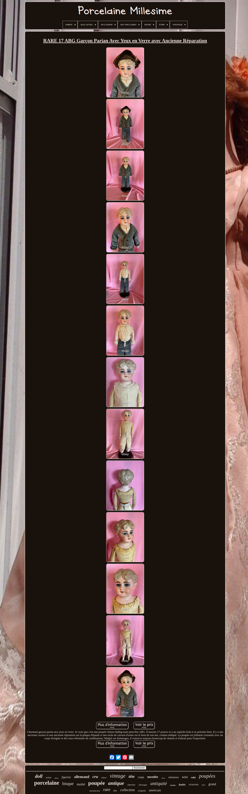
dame (56, 778)
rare (106, 789)
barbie (182, 784)
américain (155, 790)
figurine (66, 777)
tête (132, 776)
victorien (193, 784)
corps (141, 777)
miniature (173, 777)
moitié (81, 784)
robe (193, 777)
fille (115, 791)
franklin (173, 785)
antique (116, 783)
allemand (81, 777)
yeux (203, 785)
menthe (152, 777)
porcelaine (46, 783)
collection (127, 790)
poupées (207, 776)
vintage (117, 776)
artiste (48, 777)
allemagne (143, 785)
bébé (185, 777)
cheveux (131, 784)
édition (103, 778)
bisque (68, 783)
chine (163, 778)
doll (39, 776)
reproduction (94, 791)
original (142, 790)
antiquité (158, 783)
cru (95, 776)
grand (212, 784)
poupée (96, 783)
